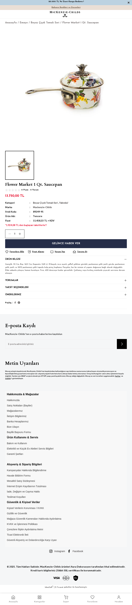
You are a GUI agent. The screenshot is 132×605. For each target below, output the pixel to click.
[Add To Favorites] (16, 252)
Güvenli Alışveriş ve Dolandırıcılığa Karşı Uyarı (32, 543)
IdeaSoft (49, 590)
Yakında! (65, 202)
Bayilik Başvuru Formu (19, 435)
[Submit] (122, 347)
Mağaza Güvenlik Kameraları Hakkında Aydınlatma (34, 522)
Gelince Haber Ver (66, 243)
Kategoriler (39, 599)
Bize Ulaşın (13, 430)
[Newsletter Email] (60, 347)
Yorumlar (12, 282)
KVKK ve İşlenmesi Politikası (22, 527)
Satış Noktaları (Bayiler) (19, 408)
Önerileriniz (13, 297)
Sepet (66, 599)
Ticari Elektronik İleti (17, 538)
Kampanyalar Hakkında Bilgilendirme (26, 473)
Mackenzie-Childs (43, 207)
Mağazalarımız (15, 414)
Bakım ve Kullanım (17, 446)
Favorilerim (92, 599)
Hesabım (119, 599)
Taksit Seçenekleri (17, 289)
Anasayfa (13, 599)
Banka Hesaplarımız (18, 424)
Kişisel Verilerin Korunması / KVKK (25, 511)
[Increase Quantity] (21, 234)
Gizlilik (8, 382)
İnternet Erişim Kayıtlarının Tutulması (26, 489)
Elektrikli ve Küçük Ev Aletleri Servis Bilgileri (30, 452)
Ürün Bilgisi (13, 260)
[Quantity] (14, 234)
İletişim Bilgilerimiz (16, 419)
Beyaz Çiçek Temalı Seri (46, 202)
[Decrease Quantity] (8, 234)
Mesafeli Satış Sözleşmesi (21, 484)
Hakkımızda (13, 403)
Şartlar (117, 379)
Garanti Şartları (15, 457)
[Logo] (65, 14)
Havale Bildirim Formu (19, 479)
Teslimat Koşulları (16, 500)
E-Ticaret (59, 590)
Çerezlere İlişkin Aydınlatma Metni (25, 532)
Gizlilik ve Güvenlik (17, 516)
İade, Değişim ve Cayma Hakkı (23, 494)
